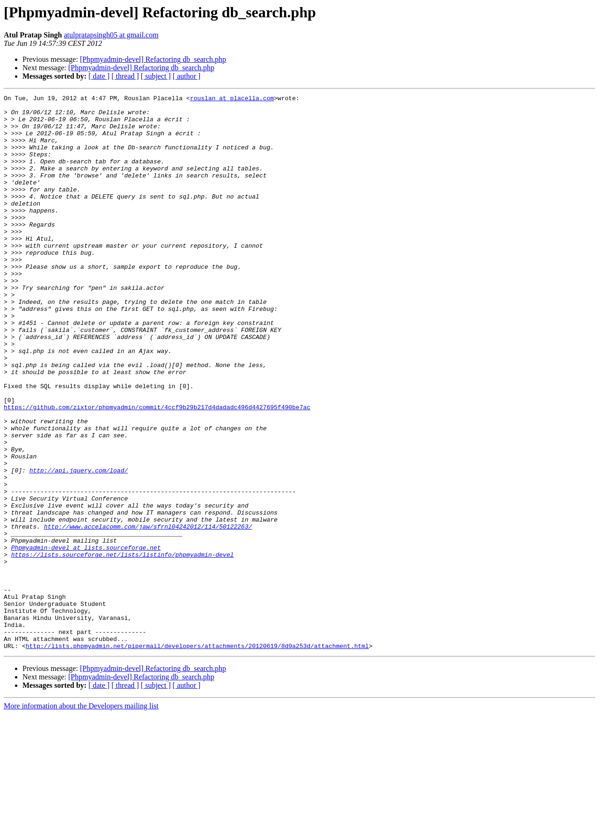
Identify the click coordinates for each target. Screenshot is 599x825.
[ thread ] (125, 76)
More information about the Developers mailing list (81, 817)
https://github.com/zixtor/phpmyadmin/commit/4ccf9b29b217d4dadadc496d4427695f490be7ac (157, 470)
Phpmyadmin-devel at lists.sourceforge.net (86, 638)
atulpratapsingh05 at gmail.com (111, 35)
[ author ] (187, 76)
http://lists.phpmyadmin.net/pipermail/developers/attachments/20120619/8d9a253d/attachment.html (197, 756)
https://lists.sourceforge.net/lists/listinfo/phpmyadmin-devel (122, 647)
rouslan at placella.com (232, 99)
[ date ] (99, 76)
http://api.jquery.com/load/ (78, 546)
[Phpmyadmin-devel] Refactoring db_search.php (153, 59)
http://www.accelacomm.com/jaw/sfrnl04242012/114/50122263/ (148, 613)
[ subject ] (156, 76)
